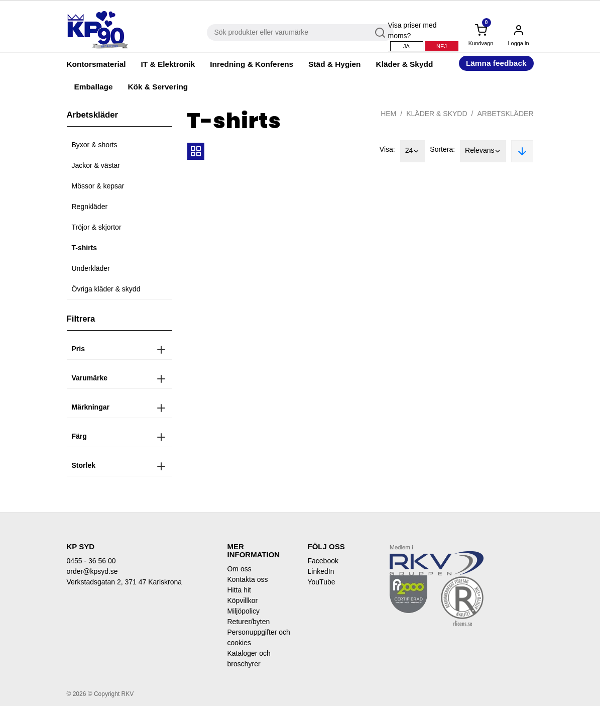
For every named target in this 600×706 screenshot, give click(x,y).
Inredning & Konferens (251, 64)
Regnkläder (90, 207)
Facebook (322, 561)
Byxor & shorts (94, 145)
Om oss (239, 569)
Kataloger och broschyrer (248, 658)
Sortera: (442, 149)
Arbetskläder (505, 114)
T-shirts (84, 248)
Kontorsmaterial (96, 64)
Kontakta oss (247, 579)
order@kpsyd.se (92, 571)
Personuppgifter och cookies (258, 637)
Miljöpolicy (243, 611)
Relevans (483, 151)
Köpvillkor (242, 600)
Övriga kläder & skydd (106, 289)
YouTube (321, 582)
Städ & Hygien (334, 64)
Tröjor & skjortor (97, 227)
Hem (388, 114)
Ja (406, 46)
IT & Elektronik (168, 64)
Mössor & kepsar (98, 186)
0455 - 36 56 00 (91, 561)
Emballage (93, 86)
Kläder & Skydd (404, 64)
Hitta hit (239, 590)
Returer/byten (248, 622)
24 (412, 151)
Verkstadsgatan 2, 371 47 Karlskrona (124, 582)
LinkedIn (320, 571)
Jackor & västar (96, 165)
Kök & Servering (158, 86)
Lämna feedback (496, 63)
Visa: (387, 149)
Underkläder (91, 268)
